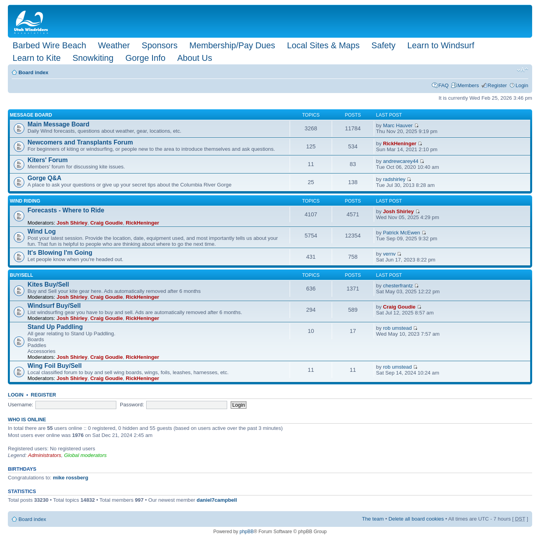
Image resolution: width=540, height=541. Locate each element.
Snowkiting (92, 58)
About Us (194, 58)
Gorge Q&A (44, 178)
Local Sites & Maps (323, 45)
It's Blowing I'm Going (60, 252)
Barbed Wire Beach (49, 45)
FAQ (443, 85)
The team (373, 519)
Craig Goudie (106, 223)
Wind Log (42, 231)
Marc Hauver (397, 125)
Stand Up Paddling (55, 327)
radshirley (394, 179)
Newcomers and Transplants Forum (80, 142)
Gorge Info (145, 58)
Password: (132, 405)
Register (497, 85)
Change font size (522, 69)
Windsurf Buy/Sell (54, 305)
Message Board (31, 115)
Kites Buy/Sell (48, 284)
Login (522, 85)
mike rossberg (70, 478)
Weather (114, 45)
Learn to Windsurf (440, 45)
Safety (383, 45)
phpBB (246, 531)
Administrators (44, 455)
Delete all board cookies (416, 519)
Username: (20, 405)
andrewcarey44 (400, 161)
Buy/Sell (21, 275)
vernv (389, 254)
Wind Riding (25, 201)
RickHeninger (399, 143)
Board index (33, 72)
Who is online (27, 419)
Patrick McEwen (401, 233)
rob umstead (397, 328)
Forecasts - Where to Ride (66, 210)
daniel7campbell (217, 500)
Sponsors (159, 45)
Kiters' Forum (48, 160)
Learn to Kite (37, 58)
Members (468, 85)
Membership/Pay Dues (232, 45)
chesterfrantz (398, 286)
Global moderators (85, 455)
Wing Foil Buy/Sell (55, 365)
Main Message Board (58, 124)
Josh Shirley (72, 223)
